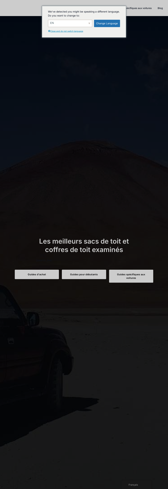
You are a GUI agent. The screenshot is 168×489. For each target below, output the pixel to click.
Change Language (107, 23)
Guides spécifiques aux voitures (134, 8)
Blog (160, 8)
